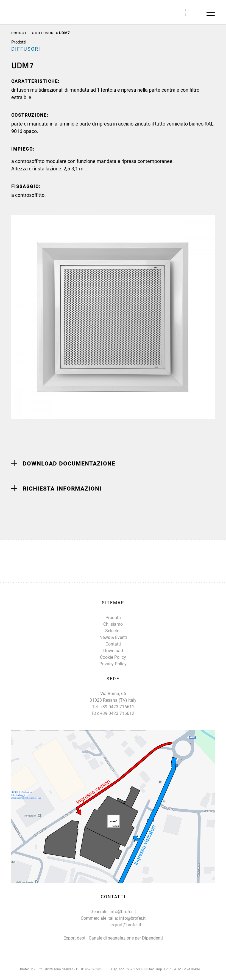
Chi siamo (113, 624)
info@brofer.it (123, 911)
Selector (113, 630)
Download (113, 650)
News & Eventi (113, 637)
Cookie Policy (113, 657)
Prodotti (21, 33)
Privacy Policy (113, 663)
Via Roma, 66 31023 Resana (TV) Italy (113, 697)
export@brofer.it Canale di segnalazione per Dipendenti (126, 931)
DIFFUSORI (45, 33)
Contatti (113, 644)
